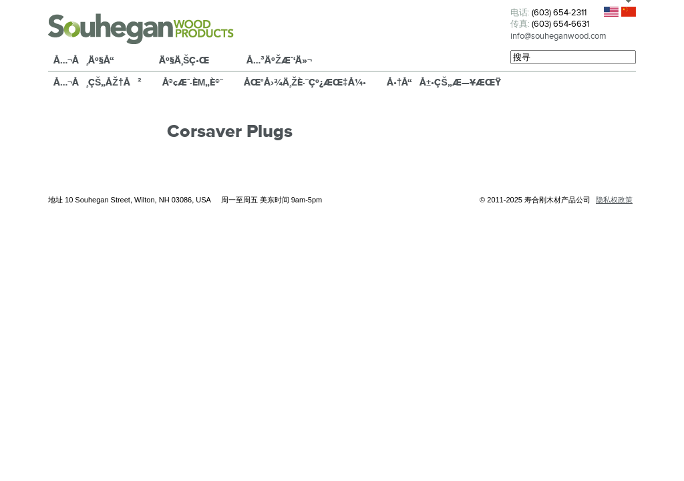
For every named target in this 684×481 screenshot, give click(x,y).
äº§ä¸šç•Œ (184, 60)
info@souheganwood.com (558, 36)
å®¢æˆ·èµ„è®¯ (193, 82)
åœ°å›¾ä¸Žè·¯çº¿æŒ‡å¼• (304, 82)
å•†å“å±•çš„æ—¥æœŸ (444, 82)
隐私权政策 (614, 200)
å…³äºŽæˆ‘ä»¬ (279, 60)
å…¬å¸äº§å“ (87, 60)
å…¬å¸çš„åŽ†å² (97, 82)
